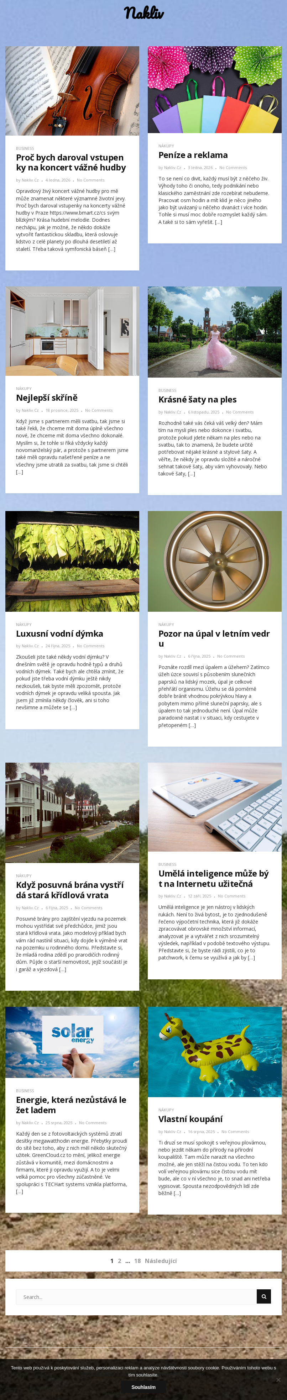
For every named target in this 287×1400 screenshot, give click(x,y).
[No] (278, 1379)
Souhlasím (143, 1387)
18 (137, 1261)
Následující (161, 1261)
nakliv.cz (31, 180)
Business (25, 148)
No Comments (90, 180)
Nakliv (143, 13)
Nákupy (166, 145)
